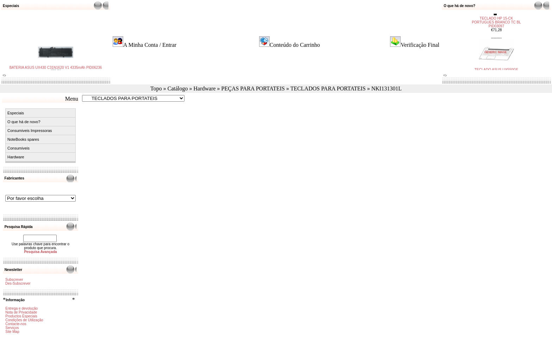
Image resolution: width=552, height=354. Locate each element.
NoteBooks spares (23, 139)
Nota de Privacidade (21, 312)
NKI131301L (386, 88)
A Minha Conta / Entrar (149, 45)
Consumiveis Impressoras (29, 130)
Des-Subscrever (18, 283)
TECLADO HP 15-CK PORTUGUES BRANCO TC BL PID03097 (496, 13)
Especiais (15, 113)
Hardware (204, 88)
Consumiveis (18, 148)
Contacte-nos (15, 324)
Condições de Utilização (24, 320)
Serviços (12, 328)
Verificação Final (420, 45)
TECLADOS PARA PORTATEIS (328, 88)
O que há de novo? (23, 122)
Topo (156, 88)
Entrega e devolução (21, 308)
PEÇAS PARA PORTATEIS (253, 88)
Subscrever (14, 280)
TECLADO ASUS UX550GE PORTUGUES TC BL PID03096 (497, 65)
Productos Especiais (21, 316)
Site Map (12, 332)
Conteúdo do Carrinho (295, 45)
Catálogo (178, 88)
